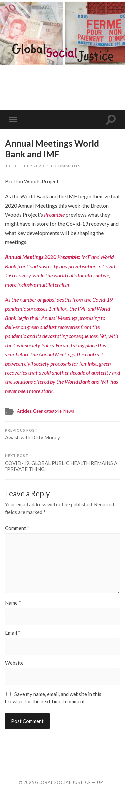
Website (14, 662)
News (68, 411)
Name (13, 602)
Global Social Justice (63, 782)
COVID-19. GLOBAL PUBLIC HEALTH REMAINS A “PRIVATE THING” (62, 463)
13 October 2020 (24, 165)
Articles (24, 411)
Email (12, 632)
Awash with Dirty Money (62, 434)
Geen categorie (47, 411)
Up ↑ (101, 782)
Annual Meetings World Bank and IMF (52, 148)
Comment (17, 528)
